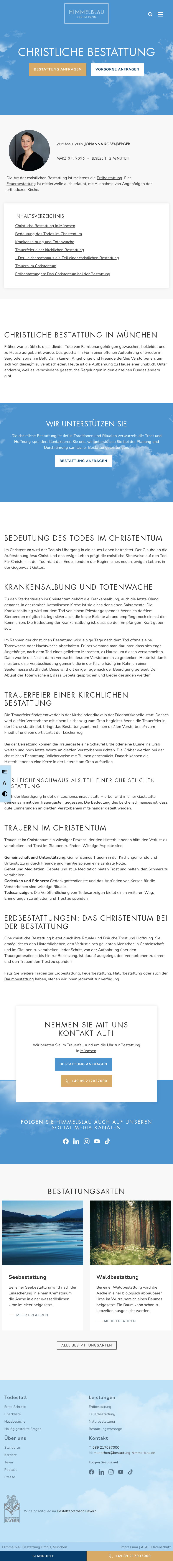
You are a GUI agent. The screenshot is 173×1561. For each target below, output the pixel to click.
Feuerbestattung (21, 183)
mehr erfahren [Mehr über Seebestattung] (31, 1315)
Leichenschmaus (75, 796)
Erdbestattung (109, 177)
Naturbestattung (127, 973)
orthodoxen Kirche (22, 189)
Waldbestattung (117, 1277)
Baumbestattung (19, 979)
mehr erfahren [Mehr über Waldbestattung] (119, 1321)
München (88, 1050)
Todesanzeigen (91, 892)
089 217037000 (105, 1447)
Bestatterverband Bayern (76, 1511)
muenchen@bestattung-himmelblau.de (124, 1452)
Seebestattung (28, 1277)
